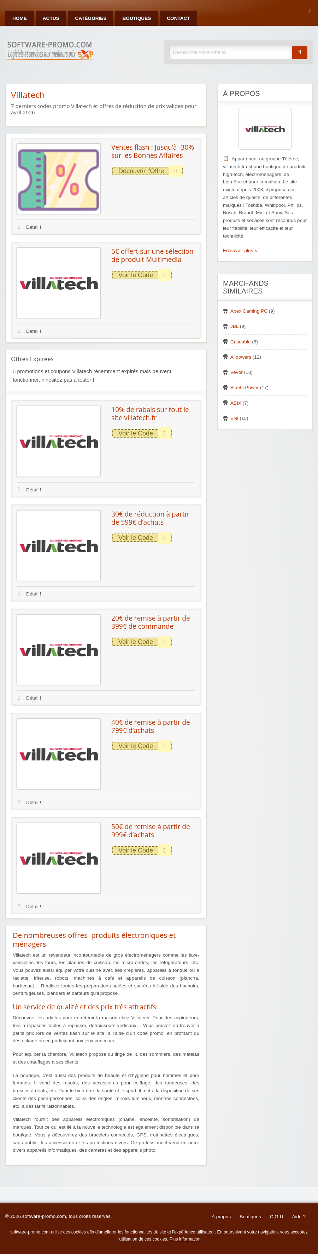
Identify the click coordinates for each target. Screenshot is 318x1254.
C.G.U (276, 1216)
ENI (234, 418)
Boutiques (136, 18)
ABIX (235, 403)
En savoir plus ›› (240, 250)
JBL (234, 326)
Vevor (236, 372)
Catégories (91, 18)
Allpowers (240, 357)
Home (19, 18)
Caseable (240, 341)
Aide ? (299, 1216)
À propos (221, 1216)
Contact (178, 18)
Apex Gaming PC (248, 311)
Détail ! (29, 227)
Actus (51, 18)
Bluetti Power (244, 387)
